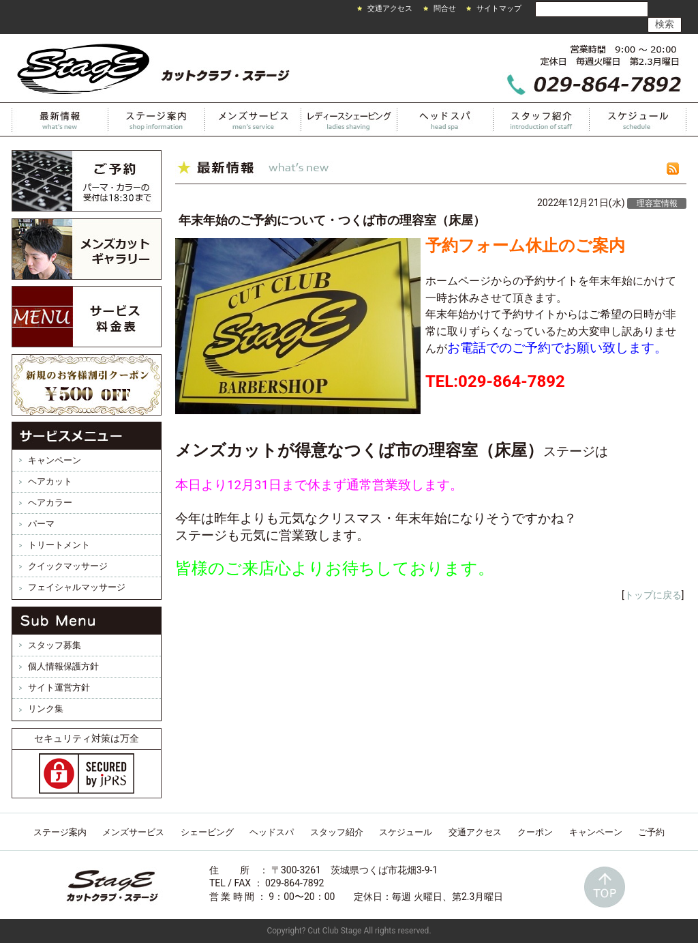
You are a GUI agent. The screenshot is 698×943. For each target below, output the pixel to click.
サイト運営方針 (59, 687)
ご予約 (651, 832)
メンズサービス (253, 119)
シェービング (207, 832)
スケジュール (638, 119)
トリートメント (59, 545)
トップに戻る (653, 595)
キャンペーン (54, 460)
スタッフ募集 (54, 645)
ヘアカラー (50, 502)
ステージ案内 (60, 832)
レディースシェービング (349, 119)
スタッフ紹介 (542, 119)
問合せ (445, 8)
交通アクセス (389, 8)
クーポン (535, 832)
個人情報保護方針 (63, 666)
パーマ (41, 524)
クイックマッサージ (68, 566)
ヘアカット (50, 481)
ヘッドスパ (445, 119)
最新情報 (60, 119)
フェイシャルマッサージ (76, 587)
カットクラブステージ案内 (156, 119)
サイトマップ (498, 8)
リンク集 (45, 708)
